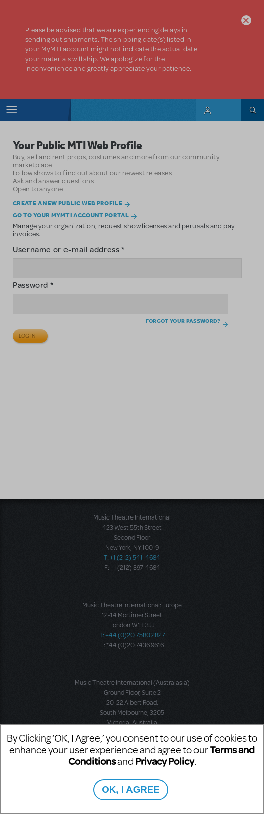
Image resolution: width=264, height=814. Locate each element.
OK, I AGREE (130, 789)
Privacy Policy (164, 761)
